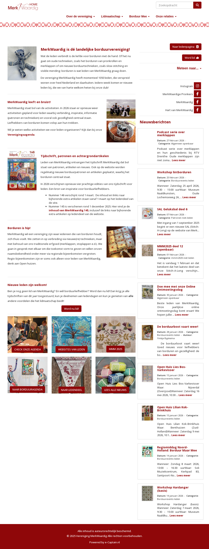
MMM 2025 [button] (115, 349)
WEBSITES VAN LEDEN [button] (71, 349)
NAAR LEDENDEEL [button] (71, 390)
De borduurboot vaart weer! (177, 326)
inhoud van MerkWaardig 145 (68, 210)
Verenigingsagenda (21, 134)
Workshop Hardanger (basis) (173, 488)
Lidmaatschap (112, 16)
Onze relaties (166, 16)
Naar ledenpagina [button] (185, 46)
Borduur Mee (139, 16)
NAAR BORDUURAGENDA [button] (27, 389)
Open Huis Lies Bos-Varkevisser (171, 368)
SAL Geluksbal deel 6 (172, 209)
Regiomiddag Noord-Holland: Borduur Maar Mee (177, 448)
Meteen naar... (189, 68)
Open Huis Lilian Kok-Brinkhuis (172, 408)
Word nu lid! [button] (71, 308)
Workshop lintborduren (174, 172)
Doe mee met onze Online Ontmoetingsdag (176, 288)
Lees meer (179, 160)
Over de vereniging (80, 16)
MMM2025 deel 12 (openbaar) (170, 247)
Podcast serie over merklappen (171, 133)
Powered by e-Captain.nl (104, 542)
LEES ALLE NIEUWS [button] (115, 390)
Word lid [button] (192, 58)
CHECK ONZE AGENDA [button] (27, 349)
